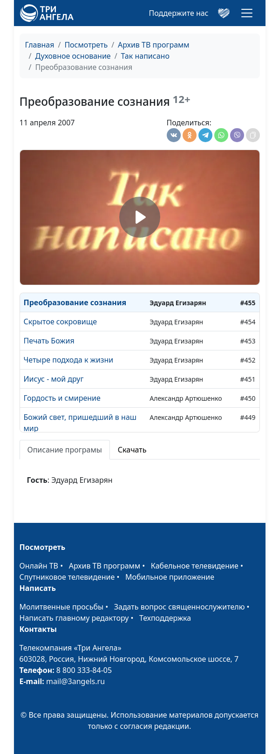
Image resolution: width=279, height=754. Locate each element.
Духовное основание (72, 56)
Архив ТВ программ (154, 45)
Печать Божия (49, 341)
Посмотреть (86, 45)
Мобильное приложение (169, 577)
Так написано (145, 56)
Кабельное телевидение (194, 566)
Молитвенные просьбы (62, 607)
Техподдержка (165, 618)
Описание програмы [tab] (64, 450)
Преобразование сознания (75, 302)
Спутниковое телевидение (67, 577)
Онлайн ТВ (39, 566)
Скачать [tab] (132, 450)
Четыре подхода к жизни (69, 360)
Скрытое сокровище (60, 321)
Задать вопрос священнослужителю (179, 607)
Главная (39, 45)
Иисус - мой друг (54, 379)
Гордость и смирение (62, 398)
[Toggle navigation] (247, 13)
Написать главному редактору (74, 618)
